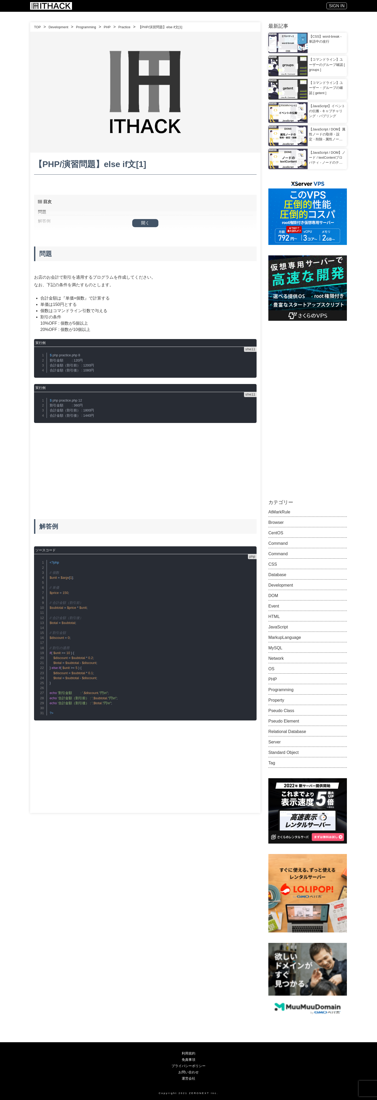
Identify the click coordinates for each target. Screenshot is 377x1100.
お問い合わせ (188, 1072)
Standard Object (283, 752)
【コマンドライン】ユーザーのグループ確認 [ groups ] (327, 64)
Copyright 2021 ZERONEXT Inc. (188, 1092)
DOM (273, 595)
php (252, 556)
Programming (86, 27)
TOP (37, 27)
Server (274, 742)
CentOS (275, 533)
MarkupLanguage (284, 637)
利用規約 (188, 1053)
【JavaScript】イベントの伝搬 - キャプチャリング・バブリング (327, 111)
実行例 (40, 343)
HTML (274, 616)
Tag (271, 763)
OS (271, 669)
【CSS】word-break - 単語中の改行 (325, 39)
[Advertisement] (145, 465)
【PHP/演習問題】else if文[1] (160, 27)
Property (276, 700)
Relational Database (287, 731)
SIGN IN (337, 6)
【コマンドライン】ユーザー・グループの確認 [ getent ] (326, 88)
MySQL (275, 648)
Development (58, 27)
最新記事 (278, 26)
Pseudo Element (283, 721)
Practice (124, 27)
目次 (45, 201)
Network (276, 658)
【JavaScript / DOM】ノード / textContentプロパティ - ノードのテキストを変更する (327, 158)
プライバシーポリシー (188, 1066)
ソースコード (45, 550)
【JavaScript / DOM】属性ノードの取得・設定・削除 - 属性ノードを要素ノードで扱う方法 (327, 134)
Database (277, 574)
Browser (276, 522)
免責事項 (188, 1060)
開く (145, 223)
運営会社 (188, 1078)
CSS (272, 564)
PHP (107, 27)
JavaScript (278, 627)
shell (250, 349)
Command (278, 543)
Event (273, 606)
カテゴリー (280, 502)
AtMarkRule (279, 512)
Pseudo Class (281, 710)
